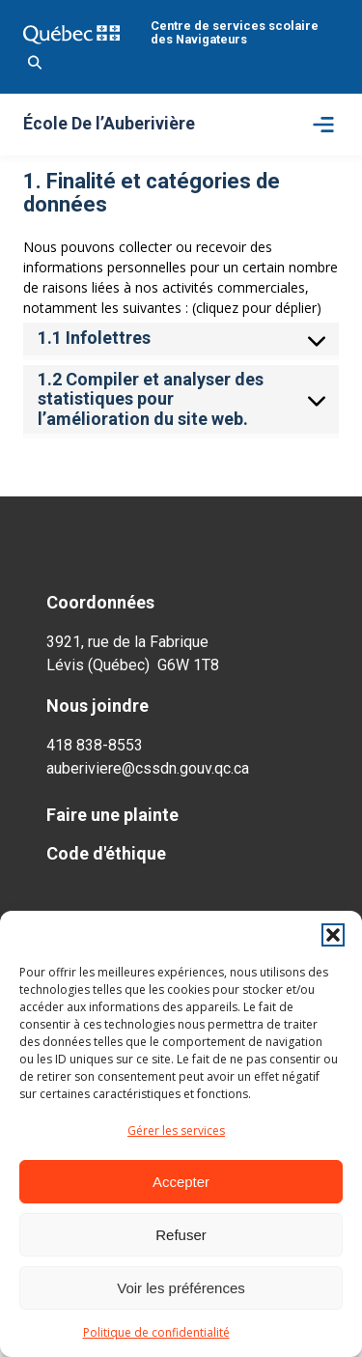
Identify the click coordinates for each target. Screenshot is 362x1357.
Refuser (181, 1235)
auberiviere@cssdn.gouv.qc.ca (147, 768)
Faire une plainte (112, 815)
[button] (333, 935)
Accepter (181, 1181)
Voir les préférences (181, 1288)
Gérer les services (176, 1130)
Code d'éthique (106, 853)
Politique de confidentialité (156, 1332)
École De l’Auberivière (109, 124)
